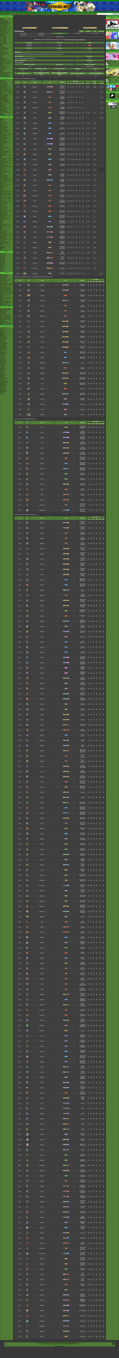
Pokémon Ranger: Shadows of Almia (5, 200)
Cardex (1, 50)
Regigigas (42, 916)
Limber (82, 367)
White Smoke (82, 457)
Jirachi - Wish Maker (4, 281)
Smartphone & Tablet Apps (5, 243)
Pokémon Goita (3, 248)
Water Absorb (62, 91)
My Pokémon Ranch (4, 203)
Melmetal (35, 273)
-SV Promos (2, 363)
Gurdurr (35, 190)
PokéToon (2, 103)
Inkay (35, 232)
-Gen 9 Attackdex (3, 42)
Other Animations (3, 108)
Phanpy (42, 704)
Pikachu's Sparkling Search (5, 318)
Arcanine (42, 295)
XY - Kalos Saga (3, 89)
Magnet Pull (82, 326)
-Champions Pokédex (4, 33)
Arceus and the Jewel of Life (5, 288)
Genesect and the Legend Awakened (5, 294)
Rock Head (82, 320)
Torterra (42, 484)
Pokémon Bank (3, 159)
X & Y (1, 157)
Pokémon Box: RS (3, 212)
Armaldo (42, 818)
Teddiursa (42, 683)
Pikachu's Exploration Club (5, 316)
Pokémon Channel (3, 211)
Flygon (42, 797)
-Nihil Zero (2, 371)
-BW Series (2, 357)
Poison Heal (82, 750)
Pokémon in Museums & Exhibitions (4, 64)
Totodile (35, 123)
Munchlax (42, 890)
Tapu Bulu (35, 263)
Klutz (62, 252)
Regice (35, 159)
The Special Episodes (4, 95)
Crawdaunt (42, 468)
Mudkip (42, 735)
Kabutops (42, 393)
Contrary (62, 230)
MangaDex (2, 254)
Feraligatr (35, 133)
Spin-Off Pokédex (3, 47)
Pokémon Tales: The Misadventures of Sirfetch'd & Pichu (5, 112)
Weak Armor (82, 622)
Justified (82, 824)
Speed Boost (82, 730)
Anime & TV (6, 78)
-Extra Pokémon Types (4, 329)
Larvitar (42, 714)
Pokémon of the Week (4, 54)
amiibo (1, 245)
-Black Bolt (2, 339)
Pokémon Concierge (4, 110)
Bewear (35, 258)
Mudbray (35, 242)
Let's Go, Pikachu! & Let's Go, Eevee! (5, 148)
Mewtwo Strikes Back (4, 276)
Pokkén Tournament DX (4, 152)
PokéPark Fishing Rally (4, 218)
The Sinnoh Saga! (3, 87)
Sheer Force (62, 88)
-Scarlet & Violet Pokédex (5, 31)
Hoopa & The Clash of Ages (5, 297)
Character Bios (3, 81)
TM (95, 31)
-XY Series (2, 356)
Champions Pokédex (49, 13)
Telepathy (62, 263)
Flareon (42, 388)
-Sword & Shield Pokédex (5, 28)
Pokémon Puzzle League (4, 230)
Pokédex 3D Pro (3, 183)
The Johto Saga (3, 84)
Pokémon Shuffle (3, 164)
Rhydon (42, 378)
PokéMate (2, 220)
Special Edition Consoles (4, 241)
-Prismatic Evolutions (4, 343)
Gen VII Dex (59, 33)
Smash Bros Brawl (3, 204)
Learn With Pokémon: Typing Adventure (5, 185)
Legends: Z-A (2, 122)
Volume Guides (3, 258)
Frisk (82, 362)
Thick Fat (62, 118)
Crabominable (42, 510)
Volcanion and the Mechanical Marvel (5, 299)
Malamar (35, 237)
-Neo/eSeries (2, 360)
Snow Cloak (62, 215)
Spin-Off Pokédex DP (4, 48)
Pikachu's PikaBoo (3, 311)
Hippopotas (42, 896)
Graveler (42, 331)
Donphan (42, 709)
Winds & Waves (3, 119)
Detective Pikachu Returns (5, 130)
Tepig (42, 489)
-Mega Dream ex (3, 372)
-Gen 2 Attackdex (3, 36)
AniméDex (2, 80)
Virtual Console (3, 240)
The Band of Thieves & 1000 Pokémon (5, 163)
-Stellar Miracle (3, 383)
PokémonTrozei (3, 216)
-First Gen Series (3, 361)
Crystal (1, 223)
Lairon (42, 448)
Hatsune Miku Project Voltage (5, 62)
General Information (4, 253)
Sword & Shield (3, 133)
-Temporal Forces (3, 348)
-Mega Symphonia (3, 375)
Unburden (82, 596)
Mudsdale (35, 247)
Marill (35, 138)
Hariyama (42, 761)
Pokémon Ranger (3, 214)
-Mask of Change (3, 385)
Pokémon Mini (2, 225)
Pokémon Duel (3, 170)
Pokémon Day (2, 66)
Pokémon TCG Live (3, 144)
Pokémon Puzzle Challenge (5, 224)
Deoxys (35, 169)
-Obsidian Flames (3, 351)
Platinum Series (3, 265)
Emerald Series (3, 263)
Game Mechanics (3, 52)
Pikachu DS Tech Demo (4, 217)
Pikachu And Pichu (3, 310)
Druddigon (35, 221)
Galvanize (82, 555)
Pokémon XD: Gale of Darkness (6, 210)
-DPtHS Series (3, 358)
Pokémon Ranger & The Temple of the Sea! (6, 285)
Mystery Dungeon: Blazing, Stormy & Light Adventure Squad (6, 194)
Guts (62, 96)
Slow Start (82, 916)
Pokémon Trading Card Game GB (6, 235)
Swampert (42, 745)
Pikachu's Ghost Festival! (4, 315)
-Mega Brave (2, 374)
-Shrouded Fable (3, 346)
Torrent (62, 122)
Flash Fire (82, 296)
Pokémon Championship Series (6, 60)
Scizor (42, 678)
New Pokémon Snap (4, 142)
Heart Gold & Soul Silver (4, 190)
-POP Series (2, 367)
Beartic (35, 216)
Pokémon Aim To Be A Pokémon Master (6, 92)
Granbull (42, 673)
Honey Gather (82, 684)
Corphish (42, 463)
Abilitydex (2, 46)
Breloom (42, 750)
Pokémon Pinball (3, 232)
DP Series (2, 264)
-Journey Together (3, 342)
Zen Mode (62, 211)
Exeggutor (42, 362)
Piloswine (42, 699)
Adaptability (82, 464)
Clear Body (62, 153)
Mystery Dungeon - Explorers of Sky (6, 198)
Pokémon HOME (3, 136)
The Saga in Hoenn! (4, 85)
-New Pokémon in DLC (4, 75)
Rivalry (62, 86)
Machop (35, 97)
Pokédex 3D (2, 182)
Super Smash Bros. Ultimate (5, 155)
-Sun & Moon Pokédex (4, 26)
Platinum (1, 189)
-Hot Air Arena (2, 378)
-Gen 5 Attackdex (3, 39)
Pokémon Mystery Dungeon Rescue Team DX (5, 139)
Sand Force (82, 896)
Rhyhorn (42, 373)
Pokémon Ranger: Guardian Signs (6, 191)
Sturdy (62, 154)
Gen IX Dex (23, 33)
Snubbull (42, 667)
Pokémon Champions (4, 123)
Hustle (62, 205)
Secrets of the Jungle (4, 303)
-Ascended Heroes (3, 337)
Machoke (35, 102)
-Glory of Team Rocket (4, 377)
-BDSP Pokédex (3, 29)
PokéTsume (2, 114)
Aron (42, 442)
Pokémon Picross (3, 167)
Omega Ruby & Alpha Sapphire (6, 158)
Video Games (6, 116)
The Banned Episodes (4, 96)
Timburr (35, 185)
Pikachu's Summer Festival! (5, 314)
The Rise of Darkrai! (4, 286)
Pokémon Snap (3, 231)
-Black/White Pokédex (4, 24)
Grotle (42, 479)
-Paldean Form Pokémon (4, 76)
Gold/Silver (2, 222)
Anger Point (82, 506)
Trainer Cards (2, 330)
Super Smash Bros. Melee (5, 226)
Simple (62, 173)
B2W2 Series (2, 268)
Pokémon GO (2, 125)
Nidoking (42, 290)
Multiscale (82, 632)
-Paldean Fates (3, 349)
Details (81, 31)
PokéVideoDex (3, 106)
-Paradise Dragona (3, 382)
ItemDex (1, 44)
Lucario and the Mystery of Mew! (6, 283)
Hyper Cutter (62, 111)
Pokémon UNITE (3, 128)
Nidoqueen (34, 86)
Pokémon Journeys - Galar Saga (6, 90)
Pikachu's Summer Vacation (5, 308)
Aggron (42, 453)
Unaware (62, 175)
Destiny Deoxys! (3, 282)
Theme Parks (2, 69)
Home (8, 13)
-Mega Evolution (3, 338)
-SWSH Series (2, 354)
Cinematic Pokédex (3, 51)
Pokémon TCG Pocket (4, 131)
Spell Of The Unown (4, 278)
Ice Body (62, 160)
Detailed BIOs (2, 256)
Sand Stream (83, 724)
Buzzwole (35, 268)
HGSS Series (2, 266)
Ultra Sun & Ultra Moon (4, 147)
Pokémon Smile (3, 140)
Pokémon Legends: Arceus (5, 135)
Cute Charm (62, 253)
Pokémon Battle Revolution (5, 197)
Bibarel (35, 180)
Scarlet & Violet (3, 121)
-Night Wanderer (3, 384)
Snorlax (35, 118)
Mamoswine (42, 911)
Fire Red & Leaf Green (4, 207)
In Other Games (3, 239)
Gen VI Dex (77, 33)
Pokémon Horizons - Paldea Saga (6, 93)
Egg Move (101, 31)
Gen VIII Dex (41, 33)
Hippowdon (42, 901)
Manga (6, 251)
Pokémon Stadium (3, 234)
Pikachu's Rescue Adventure (5, 309)
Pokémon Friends (3, 124)
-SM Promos (2, 365)
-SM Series (2, 355)
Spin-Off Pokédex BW (4, 49)
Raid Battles (2, 333)
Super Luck (82, 823)
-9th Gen (1, 55)
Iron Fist (62, 186)
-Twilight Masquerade (4, 347)
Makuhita (42, 756)
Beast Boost (62, 268)
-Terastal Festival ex (4, 380)
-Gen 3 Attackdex (3, 37)
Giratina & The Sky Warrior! (5, 287)
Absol (42, 823)
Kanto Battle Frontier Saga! (5, 86)
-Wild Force (2, 387)
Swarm (82, 677)
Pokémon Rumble (3, 192)
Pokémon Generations (4, 99)
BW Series (2, 267)
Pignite (42, 494)
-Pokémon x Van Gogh (4, 65)
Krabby (42, 352)
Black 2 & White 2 (3, 174)
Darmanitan (35, 211)
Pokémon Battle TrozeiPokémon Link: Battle (6, 161)
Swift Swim (62, 93)
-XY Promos (2, 366)
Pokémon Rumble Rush (4, 151)
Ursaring (42, 688)
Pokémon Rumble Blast (4, 181)
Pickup (82, 682)
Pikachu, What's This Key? (5, 322)
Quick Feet (82, 673)
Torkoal (42, 458)
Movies (6, 273)
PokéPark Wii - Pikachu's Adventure (4, 196)
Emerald (1, 208)
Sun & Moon (2, 146)
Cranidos (42, 875)
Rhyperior (42, 906)
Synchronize (82, 409)
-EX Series (2, 359)
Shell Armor (82, 353)
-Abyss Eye (2, 369)
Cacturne (42, 802)
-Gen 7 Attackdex (3, 41)
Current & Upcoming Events (5, 72)
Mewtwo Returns (3, 279)
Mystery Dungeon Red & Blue (5, 215)
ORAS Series (2, 270)
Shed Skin (82, 719)
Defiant (62, 228)
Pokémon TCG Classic (4, 334)
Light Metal (62, 165)
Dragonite (42, 404)
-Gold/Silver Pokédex (4, 21)
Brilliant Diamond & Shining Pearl (6, 134)
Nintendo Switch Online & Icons (6, 246)
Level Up (88, 31)
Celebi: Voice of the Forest (5, 280)
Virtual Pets (2, 244)
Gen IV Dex (23, 35)
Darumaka (35, 206)
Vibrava (42, 792)
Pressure (62, 169)
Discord (21, 13)
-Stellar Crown (2, 345)
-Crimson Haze (3, 386)
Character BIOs (3, 255)
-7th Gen (1, 57)
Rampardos (42, 880)
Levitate (82, 792)
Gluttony (62, 119)
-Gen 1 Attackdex (3, 35)
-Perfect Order (2, 336)
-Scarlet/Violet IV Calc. (4, 53)
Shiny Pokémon (3, 97)
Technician (82, 678)
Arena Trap (62, 149)
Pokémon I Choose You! (4, 300)
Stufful (34, 252)
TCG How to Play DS (4, 186)
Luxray (42, 870)
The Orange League (4, 83)
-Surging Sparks (3, 344)
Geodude (42, 321)
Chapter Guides (3, 257)
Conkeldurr (34, 195)
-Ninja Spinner (2, 370)
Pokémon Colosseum (4, 209)
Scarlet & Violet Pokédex (37, 13)
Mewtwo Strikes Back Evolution (6, 302)
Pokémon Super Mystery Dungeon (6, 166)
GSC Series (2, 260)
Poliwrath (35, 92)
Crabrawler (41, 505)
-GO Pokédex (2, 30)
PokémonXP (2, 61)
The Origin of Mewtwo (4, 275)
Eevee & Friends (3, 321)
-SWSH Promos (3, 364)
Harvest (82, 590)
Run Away (82, 667)
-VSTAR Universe (3, 388)
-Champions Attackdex (4, 43)
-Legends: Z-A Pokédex (4, 32)
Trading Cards (7, 326)
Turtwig (42, 473)
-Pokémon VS (2, 389)
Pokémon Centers (3, 59)
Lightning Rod (82, 372)
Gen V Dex (95, 33)
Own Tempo (62, 241)
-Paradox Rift (2, 350)
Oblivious (82, 692)
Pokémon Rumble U (4, 177)
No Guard (62, 97)
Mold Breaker (62, 112)
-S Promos (2, 392)
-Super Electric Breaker (4, 381)
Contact (17, 13)
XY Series (2, 269)
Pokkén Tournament (4, 169)
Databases (6, 16)
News (1, 17)
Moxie (62, 113)
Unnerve (62, 259)
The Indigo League (3, 82)
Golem (42, 342)
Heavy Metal (82, 443)
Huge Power (62, 138)
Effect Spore (82, 749)
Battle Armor (82, 394)
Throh (35, 200)
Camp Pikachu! (3, 312)
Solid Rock (82, 906)
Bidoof (34, 175)
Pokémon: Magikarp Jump (5, 150)
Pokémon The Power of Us (5, 301)
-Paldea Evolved (3, 352)
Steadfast (62, 98)
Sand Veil (82, 549)
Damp (62, 92)
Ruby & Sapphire (3, 206)
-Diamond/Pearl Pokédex (4, 23)
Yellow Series (2, 259)
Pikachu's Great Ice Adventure (5, 317)
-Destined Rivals (3, 341)
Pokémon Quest (3, 154)
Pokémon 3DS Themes (4, 242)
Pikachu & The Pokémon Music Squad (6, 324)
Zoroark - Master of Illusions (5, 289)
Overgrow (82, 473)
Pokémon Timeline (3, 58)
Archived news (3, 18)
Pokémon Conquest (3, 179)
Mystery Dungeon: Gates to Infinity (6, 178)
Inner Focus (62, 200)
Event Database (3, 73)
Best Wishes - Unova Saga (5, 88)
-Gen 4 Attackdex (3, 38)
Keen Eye (62, 225)
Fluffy (62, 251)
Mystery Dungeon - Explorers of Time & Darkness (6, 202)
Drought (82, 458)
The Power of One (3, 277)
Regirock (35, 154)
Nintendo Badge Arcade (4, 172)
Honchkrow (42, 885)
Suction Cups (62, 232)
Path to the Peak (3, 104)
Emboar (42, 499)
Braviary (35, 226)
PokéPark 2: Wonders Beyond (5, 180)
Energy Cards (2, 331)
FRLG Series (2, 262)
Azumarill (35, 143)
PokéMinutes (2, 105)
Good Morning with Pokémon (5, 107)
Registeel (35, 164)
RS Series (2, 261)
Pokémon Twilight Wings (4, 100)
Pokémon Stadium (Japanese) (5, 233)
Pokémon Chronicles (4, 94)
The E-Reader (2, 219)
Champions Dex (59, 36)
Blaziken (42, 730)
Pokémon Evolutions (4, 101)
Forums (12, 13)
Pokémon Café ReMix (4, 126)
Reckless (83, 368)
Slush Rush (62, 216)
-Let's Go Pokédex (3, 27)
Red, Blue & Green (3, 228)
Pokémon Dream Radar (4, 175)
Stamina (62, 242)
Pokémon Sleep (3, 129)
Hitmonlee (42, 368)
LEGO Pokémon (3, 67)
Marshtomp (42, 740)
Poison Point (62, 85)
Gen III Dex (41, 35)
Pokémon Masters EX (4, 127)
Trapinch (35, 149)
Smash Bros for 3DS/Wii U (5, 171)
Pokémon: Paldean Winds (5, 102)
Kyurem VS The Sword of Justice (6, 292)
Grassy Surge (62, 262)
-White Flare (2, 340)
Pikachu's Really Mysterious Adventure (5, 320)
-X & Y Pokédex (3, 25)
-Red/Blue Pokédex (3, 20)
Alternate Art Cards (3, 332)
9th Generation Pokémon (4, 74)
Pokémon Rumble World (4, 165)
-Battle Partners (3, 379)
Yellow (1, 229)
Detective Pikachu (3, 153)
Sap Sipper (62, 139)
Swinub (42, 693)
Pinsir (35, 112)
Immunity (62, 116)
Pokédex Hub (28, 13)
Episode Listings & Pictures (5, 79)
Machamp (35, 107)
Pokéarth (57, 13)
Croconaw (35, 128)
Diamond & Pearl (3, 188)
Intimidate (82, 294)
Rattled (82, 669)
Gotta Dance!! (2, 313)
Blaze (82, 488)
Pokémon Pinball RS (4, 213)
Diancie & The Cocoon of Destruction (4, 296)
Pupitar (42, 719)
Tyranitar (42, 724)
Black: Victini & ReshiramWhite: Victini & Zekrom (6, 291)
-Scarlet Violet (2, 353)
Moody (62, 176)
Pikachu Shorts (6, 307)
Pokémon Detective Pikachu (5, 305)
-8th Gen (1, 56)
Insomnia (83, 884)
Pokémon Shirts (3, 68)
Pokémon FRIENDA (4, 249)
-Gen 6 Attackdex (3, 40)
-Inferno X (2, 373)
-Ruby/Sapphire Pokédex (4, 22)
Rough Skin (62, 220)
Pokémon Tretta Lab (4, 176)
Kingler (42, 357)
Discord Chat (2, 71)
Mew (42, 409)
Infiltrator (62, 233)
